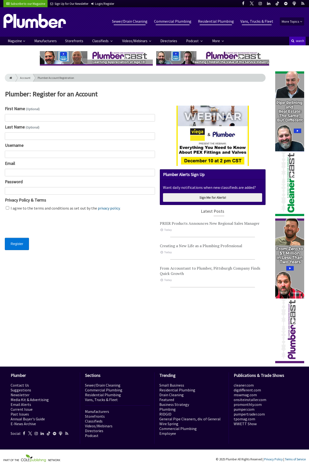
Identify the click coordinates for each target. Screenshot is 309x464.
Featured (166, 399)
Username (14, 145)
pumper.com (244, 409)
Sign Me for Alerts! (212, 197)
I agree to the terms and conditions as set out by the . (63, 208)
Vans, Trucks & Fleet (256, 21)
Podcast (192, 41)
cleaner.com (244, 385)
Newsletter (20, 394)
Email (10, 163)
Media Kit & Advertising (30, 399)
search (297, 41)
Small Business (171, 385)
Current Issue (22, 409)
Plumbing (167, 409)
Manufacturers (45, 41)
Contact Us (20, 385)
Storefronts (74, 41)
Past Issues (20, 414)
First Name (22, 108)
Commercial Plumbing (172, 21)
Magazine (15, 41)
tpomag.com (244, 418)
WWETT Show (245, 423)
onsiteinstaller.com (250, 399)
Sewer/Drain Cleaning (129, 21)
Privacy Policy (273, 459)
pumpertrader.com (249, 414)
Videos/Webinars (135, 41)
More (216, 41)
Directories (168, 41)
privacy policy (109, 208)
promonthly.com (248, 404)
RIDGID (165, 414)
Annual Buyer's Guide (28, 418)
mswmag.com (245, 394)
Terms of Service (295, 459)
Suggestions (21, 390)
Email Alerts (21, 404)
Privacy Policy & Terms (25, 200)
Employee (167, 433)
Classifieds (100, 41)
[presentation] (41, 227)
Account (25, 78)
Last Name (22, 127)
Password (14, 181)
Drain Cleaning (171, 394)
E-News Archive (23, 423)
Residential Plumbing (216, 21)
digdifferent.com (247, 390)
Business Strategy (174, 404)
